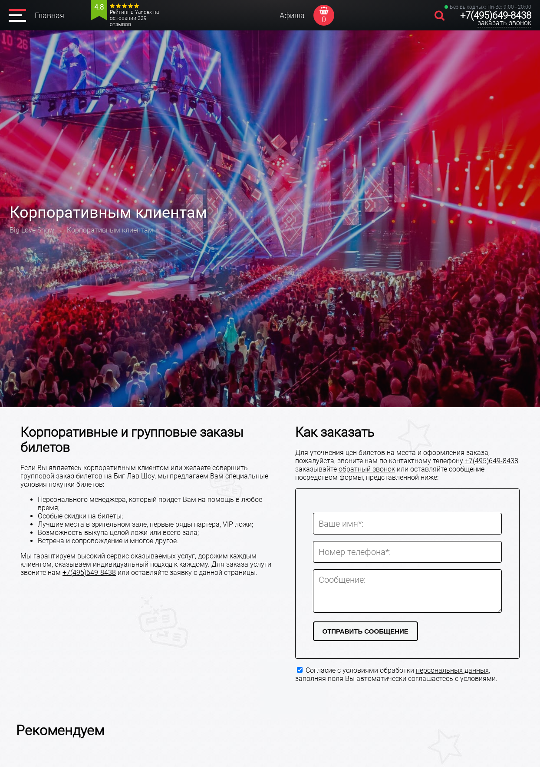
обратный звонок (367, 469)
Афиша (292, 15)
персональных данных (452, 670)
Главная (49, 15)
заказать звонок (504, 23)
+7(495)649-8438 (495, 15)
